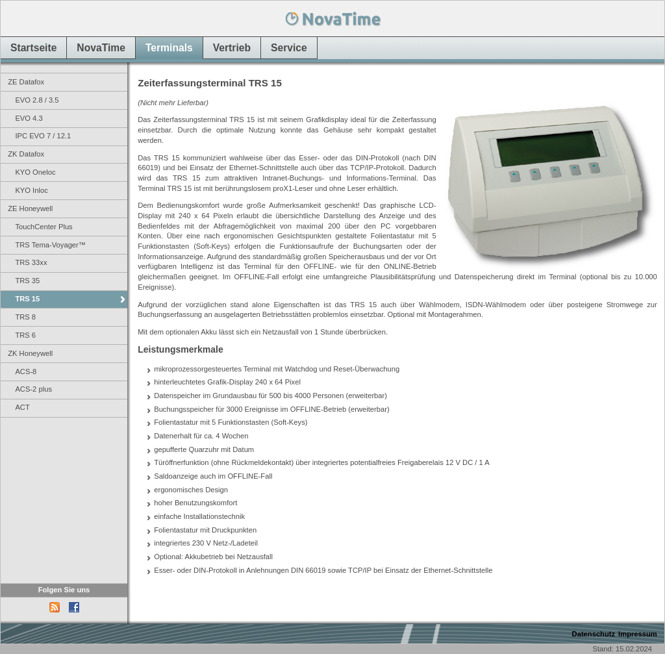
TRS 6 (25, 335)
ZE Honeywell (30, 208)
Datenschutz (594, 634)
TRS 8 (25, 317)
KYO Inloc (31, 190)
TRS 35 (27, 280)
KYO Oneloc (35, 172)
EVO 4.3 (28, 118)
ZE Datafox (26, 82)
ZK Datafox (26, 154)
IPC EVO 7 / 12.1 (43, 136)
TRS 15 (27, 299)
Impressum (637, 634)
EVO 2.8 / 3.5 (36, 100)
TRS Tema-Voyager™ (50, 245)
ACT (22, 407)
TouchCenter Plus (43, 227)
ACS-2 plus (33, 389)
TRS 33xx (31, 262)
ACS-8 (25, 371)
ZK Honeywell (30, 353)
